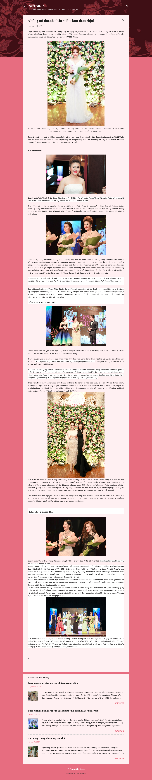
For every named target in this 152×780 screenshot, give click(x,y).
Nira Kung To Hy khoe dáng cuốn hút (47, 738)
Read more (119, 703)
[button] (122, 20)
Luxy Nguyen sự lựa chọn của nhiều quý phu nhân (53, 683)
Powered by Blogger (76, 769)
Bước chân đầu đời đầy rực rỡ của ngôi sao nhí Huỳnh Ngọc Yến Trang (63, 710)
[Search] (127, 6)
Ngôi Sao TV (37, 6)
